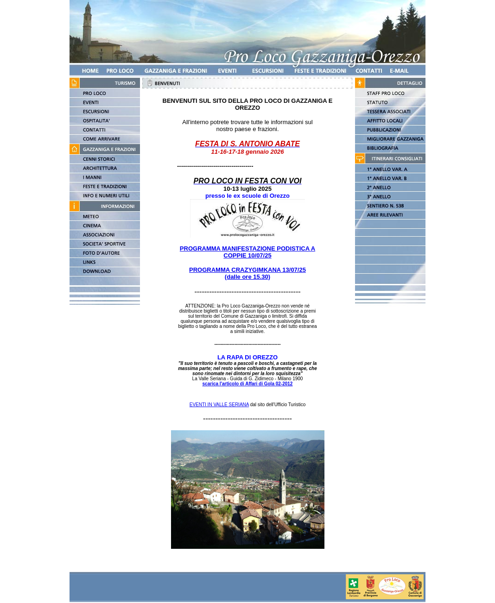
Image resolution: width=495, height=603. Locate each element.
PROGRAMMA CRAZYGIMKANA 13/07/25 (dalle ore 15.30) (247, 273)
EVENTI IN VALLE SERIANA (219, 404)
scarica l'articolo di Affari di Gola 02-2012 (248, 383)
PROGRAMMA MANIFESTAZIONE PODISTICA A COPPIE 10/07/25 (247, 252)
